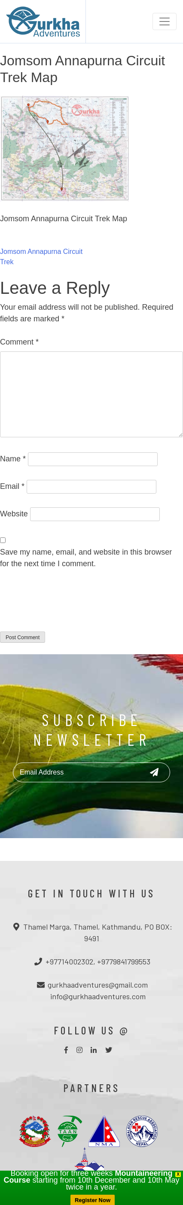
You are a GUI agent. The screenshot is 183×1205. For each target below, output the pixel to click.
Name (13, 459)
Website (14, 513)
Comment (19, 342)
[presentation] (65, 605)
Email (12, 486)
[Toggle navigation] (164, 21)
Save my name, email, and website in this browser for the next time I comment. (86, 558)
